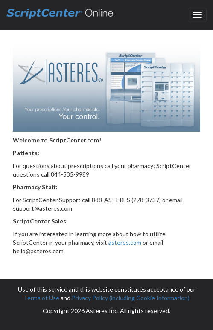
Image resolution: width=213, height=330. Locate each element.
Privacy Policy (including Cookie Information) (131, 297)
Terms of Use (41, 297)
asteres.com (124, 242)
